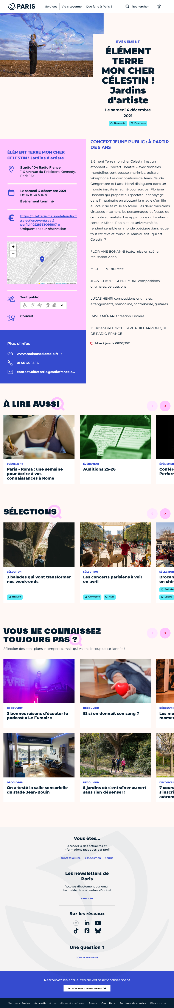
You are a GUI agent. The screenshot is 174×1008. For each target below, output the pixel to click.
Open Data (108, 1003)
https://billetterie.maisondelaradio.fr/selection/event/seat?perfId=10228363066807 (48, 220)
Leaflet (42, 283)
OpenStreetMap (61, 283)
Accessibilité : (59, 1003)
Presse (93, 1003)
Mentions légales (19, 1003)
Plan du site (158, 1003)
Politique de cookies (133, 1003)
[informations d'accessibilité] (43, 305)
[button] (42, 259)
